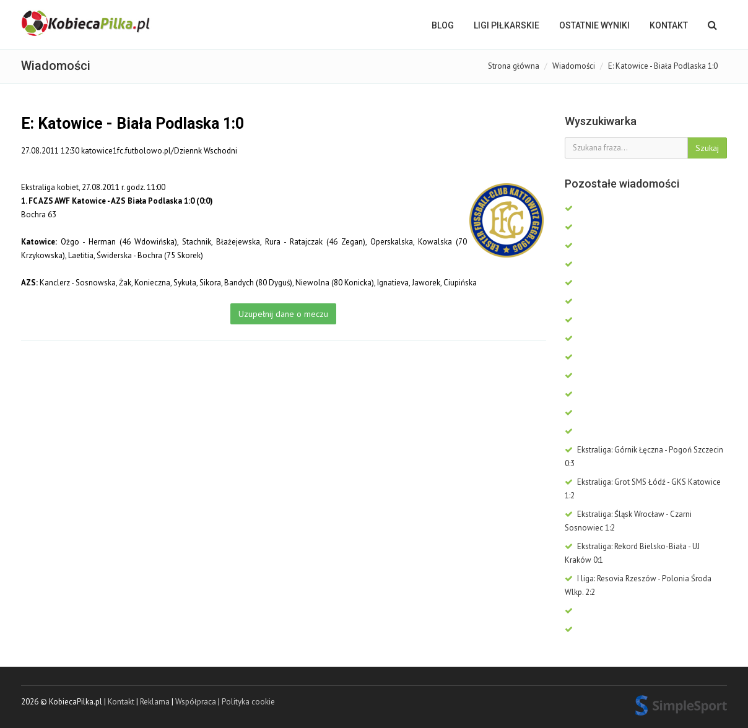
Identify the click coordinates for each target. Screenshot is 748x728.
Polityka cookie (248, 701)
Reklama (155, 701)
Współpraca (195, 701)
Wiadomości (573, 66)
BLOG (443, 25)
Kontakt (669, 25)
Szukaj (707, 148)
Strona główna (513, 66)
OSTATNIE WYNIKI (594, 25)
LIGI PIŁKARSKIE (506, 25)
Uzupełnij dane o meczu (283, 313)
